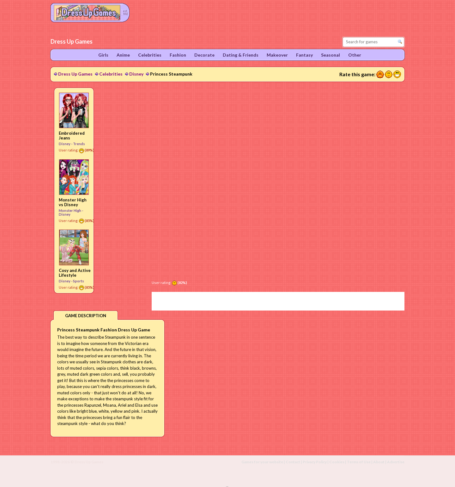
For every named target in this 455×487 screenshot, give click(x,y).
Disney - (66, 144)
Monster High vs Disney (73, 202)
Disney (136, 74)
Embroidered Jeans (72, 135)
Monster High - (71, 210)
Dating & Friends (240, 55)
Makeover (277, 55)
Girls (103, 55)
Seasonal (330, 55)
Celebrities (111, 74)
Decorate (204, 55)
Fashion (178, 55)
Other (354, 55)
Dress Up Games (75, 74)
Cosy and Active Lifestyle (75, 273)
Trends (79, 144)
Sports (78, 281)
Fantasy (304, 55)
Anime (123, 55)
